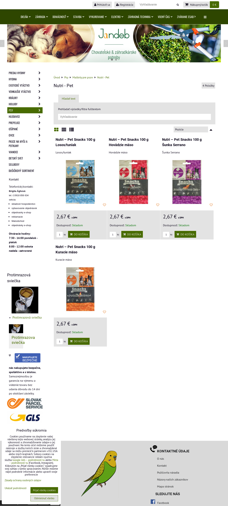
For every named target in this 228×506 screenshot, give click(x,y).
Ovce (26, 135)
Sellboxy (14, 164)
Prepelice (26, 123)
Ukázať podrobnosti (16, 488)
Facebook (163, 503)
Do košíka (79, 234)
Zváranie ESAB (186, 17)
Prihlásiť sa (102, 4)
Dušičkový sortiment (21, 171)
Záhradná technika (140, 17)
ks (61, 234)
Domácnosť (61, 17)
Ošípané (26, 129)
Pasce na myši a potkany (26, 143)
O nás (160, 458)
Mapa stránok (165, 486)
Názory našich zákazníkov (172, 479)
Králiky (26, 98)
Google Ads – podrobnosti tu (28, 460)
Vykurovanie (98, 17)
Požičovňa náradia (168, 472)
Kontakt (162, 465)
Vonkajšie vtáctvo (26, 92)
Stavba (78, 17)
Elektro (117, 17)
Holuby (26, 104)
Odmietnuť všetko (44, 498)
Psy (26, 110)
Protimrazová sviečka (27, 317)
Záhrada (41, 17)
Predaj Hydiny (26, 73)
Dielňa (26, 17)
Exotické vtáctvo (26, 85)
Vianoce (26, 152)
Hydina (26, 79)
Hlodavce (26, 116)
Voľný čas (165, 17)
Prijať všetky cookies (44, 490)
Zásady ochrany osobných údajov (23, 480)
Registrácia (124, 4)
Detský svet (26, 158)
